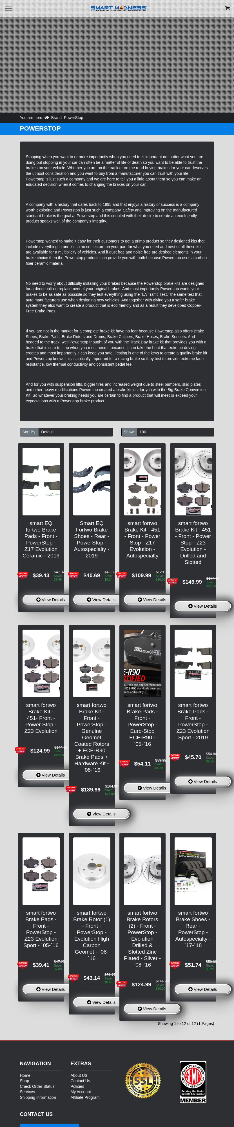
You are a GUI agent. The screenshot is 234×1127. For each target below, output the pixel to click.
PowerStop (73, 117)
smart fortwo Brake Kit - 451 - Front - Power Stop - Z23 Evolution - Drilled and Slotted (193, 542)
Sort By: (30, 432)
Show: (129, 432)
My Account (81, 1091)
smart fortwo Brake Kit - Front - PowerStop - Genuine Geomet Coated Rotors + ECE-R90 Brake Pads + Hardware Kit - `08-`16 (91, 737)
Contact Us (80, 1081)
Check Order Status (37, 1086)
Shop (24, 1081)
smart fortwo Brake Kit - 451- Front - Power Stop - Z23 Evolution (40, 718)
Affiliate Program (85, 1097)
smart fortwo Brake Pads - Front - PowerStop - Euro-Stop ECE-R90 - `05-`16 (142, 724)
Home (25, 1075)
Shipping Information (38, 1097)
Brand (56, 117)
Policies (77, 1086)
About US (79, 1075)
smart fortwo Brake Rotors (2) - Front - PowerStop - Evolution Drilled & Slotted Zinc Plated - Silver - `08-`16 (142, 939)
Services (27, 1091)
